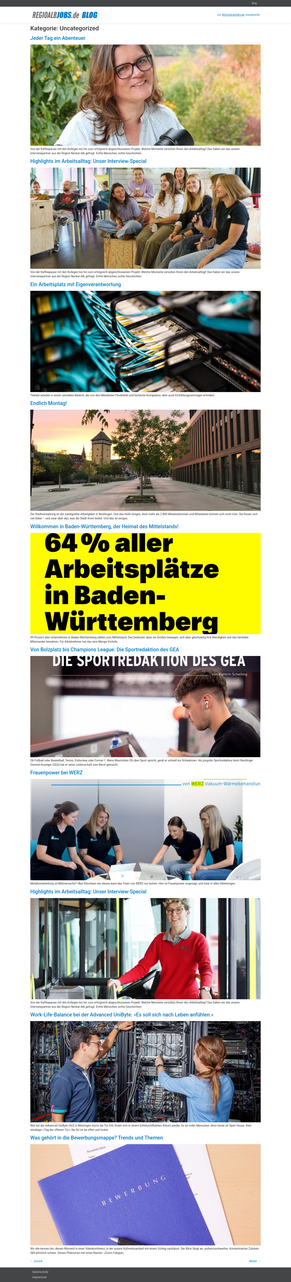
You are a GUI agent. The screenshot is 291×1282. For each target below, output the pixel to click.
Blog (254, 3)
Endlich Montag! (48, 403)
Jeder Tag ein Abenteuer (57, 38)
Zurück (36, 1261)
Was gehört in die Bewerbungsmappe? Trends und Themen (96, 1138)
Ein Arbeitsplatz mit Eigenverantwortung (75, 284)
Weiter (255, 1261)
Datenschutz (40, 1272)
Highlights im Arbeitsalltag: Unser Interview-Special (88, 161)
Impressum (39, 1277)
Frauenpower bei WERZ (56, 773)
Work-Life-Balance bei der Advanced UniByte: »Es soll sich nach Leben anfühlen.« (121, 1015)
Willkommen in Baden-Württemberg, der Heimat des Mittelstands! (104, 526)
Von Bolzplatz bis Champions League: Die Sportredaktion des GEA (104, 650)
